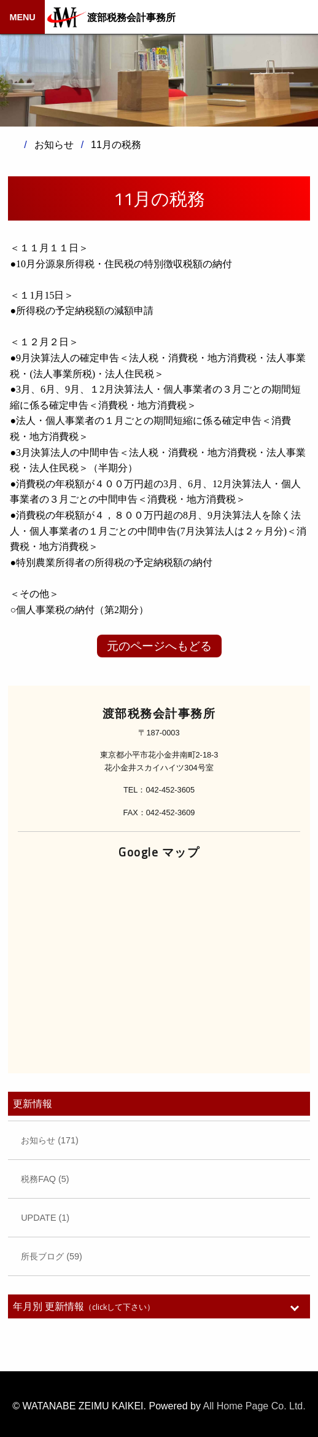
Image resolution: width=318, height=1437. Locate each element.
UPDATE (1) (45, 1218)
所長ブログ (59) (51, 1256)
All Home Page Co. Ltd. (254, 1406)
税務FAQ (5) (45, 1179)
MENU (22, 17)
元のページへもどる (159, 646)
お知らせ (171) (50, 1140)
